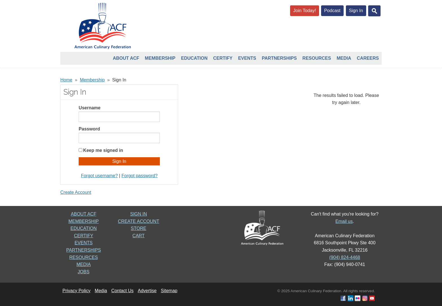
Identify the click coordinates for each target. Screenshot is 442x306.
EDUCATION (83, 228)
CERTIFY (83, 235)
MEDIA (83, 264)
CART (138, 235)
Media (344, 58)
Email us (344, 221)
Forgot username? (99, 175)
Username (89, 107)
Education (194, 58)
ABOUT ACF (83, 214)
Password (89, 129)
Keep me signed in (103, 150)
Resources (316, 58)
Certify (222, 58)
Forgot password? (139, 175)
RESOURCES (83, 257)
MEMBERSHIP (83, 221)
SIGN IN (138, 214)
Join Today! (304, 10)
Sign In (356, 10)
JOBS (84, 271)
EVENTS (83, 242)
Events (247, 58)
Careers (368, 58)
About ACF (126, 58)
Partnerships (279, 58)
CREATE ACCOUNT (138, 221)
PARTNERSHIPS (83, 250)
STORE (138, 228)
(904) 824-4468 (344, 257)
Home (66, 79)
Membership (160, 58)
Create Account (75, 192)
